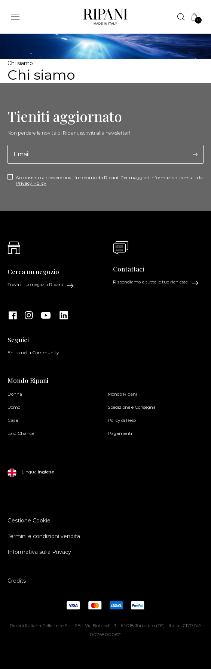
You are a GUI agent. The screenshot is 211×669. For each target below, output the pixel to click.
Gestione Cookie (29, 520)
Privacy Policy (31, 183)
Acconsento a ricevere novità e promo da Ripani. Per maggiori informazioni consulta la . (109, 180)
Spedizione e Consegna (132, 407)
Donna (14, 394)
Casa (12, 420)
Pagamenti (120, 433)
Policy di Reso (122, 420)
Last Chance (20, 433)
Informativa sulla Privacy (39, 552)
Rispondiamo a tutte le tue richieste (156, 282)
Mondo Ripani (122, 394)
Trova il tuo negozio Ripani (40, 285)
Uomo (13, 407)
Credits (16, 580)
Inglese (46, 472)
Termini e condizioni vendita (43, 536)
